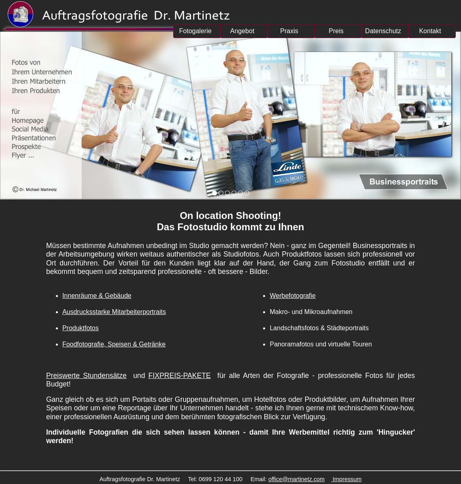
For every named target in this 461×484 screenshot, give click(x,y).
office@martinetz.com (296, 479)
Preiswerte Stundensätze (86, 375)
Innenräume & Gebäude (97, 295)
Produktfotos (80, 328)
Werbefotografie (293, 295)
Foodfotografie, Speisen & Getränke (114, 344)
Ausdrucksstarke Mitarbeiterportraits (114, 311)
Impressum (346, 479)
